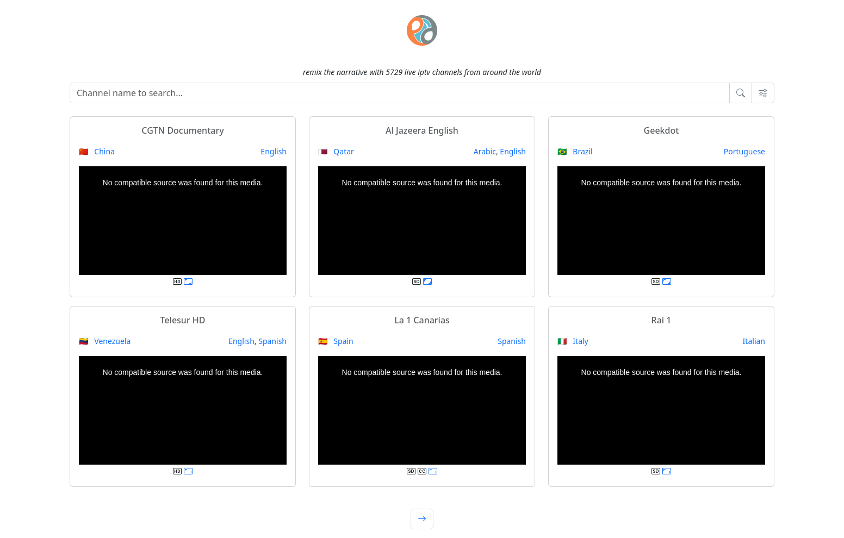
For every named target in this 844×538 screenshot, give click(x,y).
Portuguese (744, 151)
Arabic (485, 151)
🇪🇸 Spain (335, 341)
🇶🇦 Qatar (336, 151)
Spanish (272, 341)
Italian (754, 341)
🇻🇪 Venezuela (105, 341)
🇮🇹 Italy (572, 341)
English (273, 151)
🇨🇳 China (97, 151)
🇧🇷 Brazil (575, 151)
